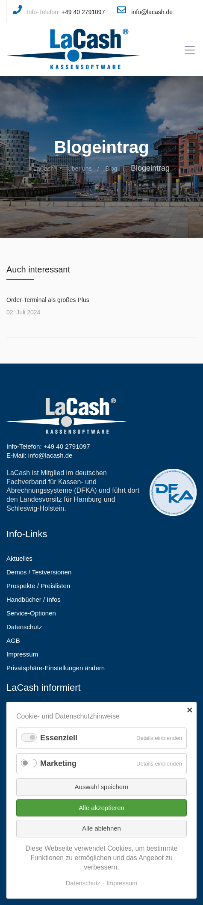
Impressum (121, 883)
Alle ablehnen (101, 828)
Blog (111, 168)
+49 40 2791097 (83, 12)
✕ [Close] (189, 710)
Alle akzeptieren (101, 807)
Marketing (58, 763)
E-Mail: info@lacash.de (39, 455)
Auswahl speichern (102, 786)
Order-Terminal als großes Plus (47, 299)
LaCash (43, 168)
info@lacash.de (152, 12)
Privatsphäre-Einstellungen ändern (55, 667)
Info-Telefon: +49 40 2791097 (48, 446)
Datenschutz (83, 883)
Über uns (80, 168)
